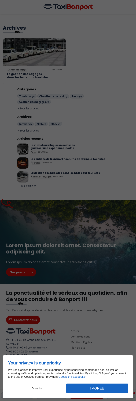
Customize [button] (37, 388)
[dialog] (68, 376)
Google (63, 376)
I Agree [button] (97, 388)
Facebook (77, 376)
